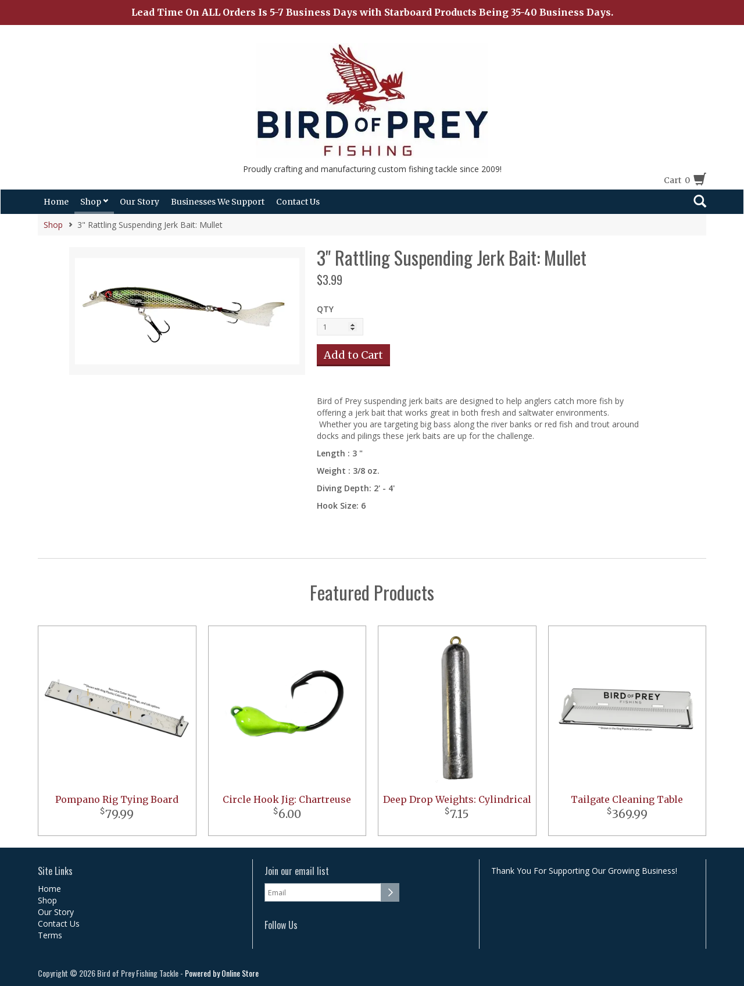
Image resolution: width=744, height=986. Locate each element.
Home (56, 202)
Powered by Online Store (222, 973)
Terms (50, 935)
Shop (94, 202)
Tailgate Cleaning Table (627, 799)
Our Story (139, 202)
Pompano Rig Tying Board (116, 799)
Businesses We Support (217, 202)
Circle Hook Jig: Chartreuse (287, 799)
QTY (325, 309)
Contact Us (298, 202)
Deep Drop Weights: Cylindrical (457, 799)
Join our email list (296, 871)
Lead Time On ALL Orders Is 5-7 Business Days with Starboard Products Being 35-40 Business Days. (372, 12)
